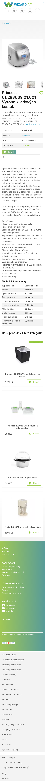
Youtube (9, 611)
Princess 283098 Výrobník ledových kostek (22, 375)
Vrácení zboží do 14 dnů (13, 572)
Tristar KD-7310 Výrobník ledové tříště (22, 527)
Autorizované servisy (11, 593)
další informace (33, 124)
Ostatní (6, 23)
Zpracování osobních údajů (16, 767)
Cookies (5, 590)
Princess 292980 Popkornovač (22, 477)
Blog (4, 773)
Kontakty (6, 551)
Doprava (6, 575)
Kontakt (5, 778)
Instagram (10, 608)
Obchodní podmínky (11, 566)
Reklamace (7, 569)
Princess (26, 135)
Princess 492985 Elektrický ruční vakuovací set (22, 427)
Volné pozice (8, 554)
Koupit (11, 152)
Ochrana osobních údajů (13, 587)
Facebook (10, 605)
